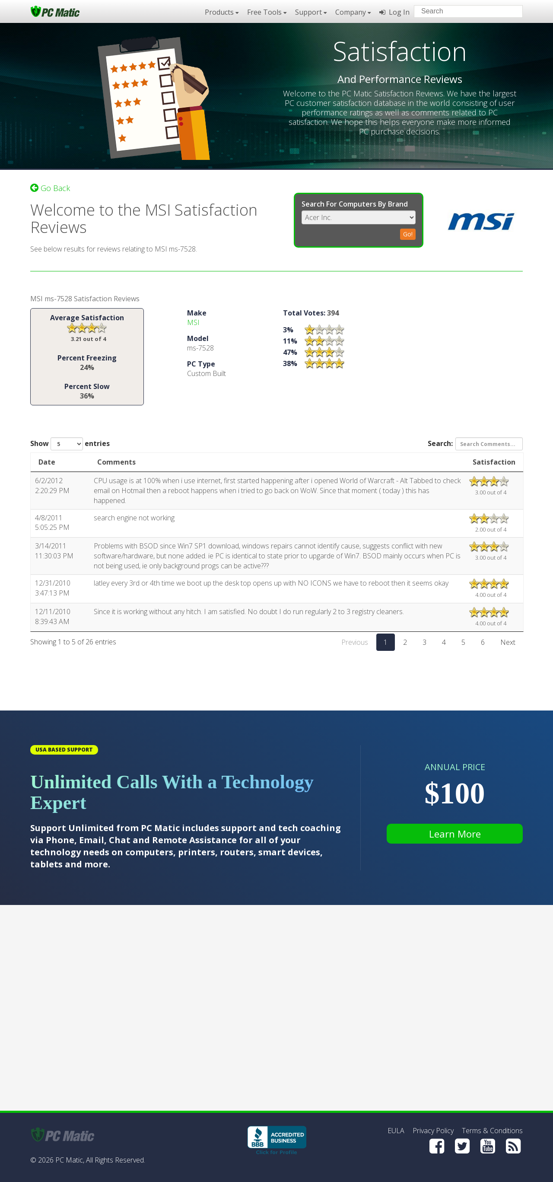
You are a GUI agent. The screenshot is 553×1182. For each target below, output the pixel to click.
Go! (408, 234)
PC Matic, (69, 1160)
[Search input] (462, 12)
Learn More (455, 833)
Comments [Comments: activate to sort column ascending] (116, 462)
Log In (394, 12)
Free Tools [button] (266, 12)
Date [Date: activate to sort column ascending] (46, 462)
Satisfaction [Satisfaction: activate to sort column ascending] (494, 462)
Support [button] (311, 12)
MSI (193, 322)
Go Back (50, 188)
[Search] (509, 10)
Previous (354, 642)
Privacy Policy (433, 1130)
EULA (396, 1130)
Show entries (70, 443)
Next (507, 642)
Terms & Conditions (492, 1130)
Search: (475, 443)
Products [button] (221, 12)
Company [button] (353, 12)
